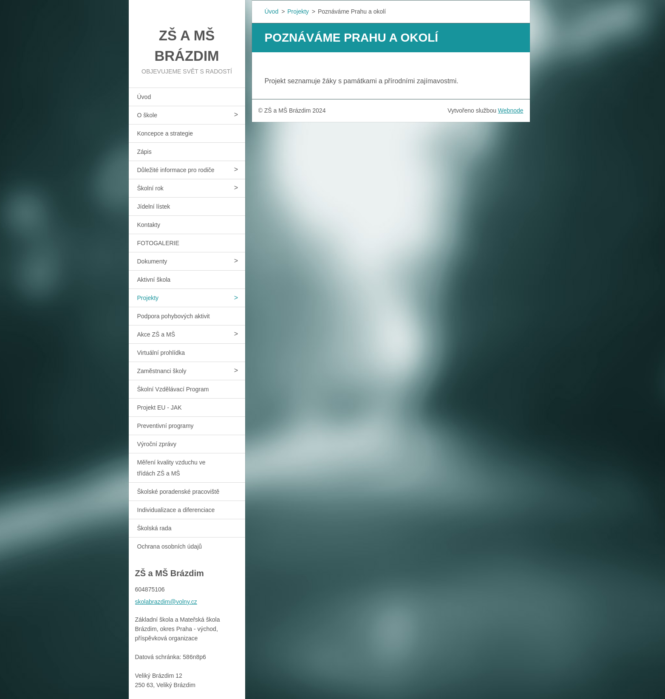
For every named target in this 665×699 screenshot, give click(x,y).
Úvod (144, 96)
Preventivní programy (165, 425)
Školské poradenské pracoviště (178, 491)
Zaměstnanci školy (162, 371)
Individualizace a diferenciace (176, 510)
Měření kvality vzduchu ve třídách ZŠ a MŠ (171, 468)
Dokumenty (152, 261)
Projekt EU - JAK (159, 407)
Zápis (144, 151)
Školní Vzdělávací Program (173, 389)
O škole (147, 115)
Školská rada (154, 528)
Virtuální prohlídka (161, 352)
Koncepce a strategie (165, 133)
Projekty (148, 297)
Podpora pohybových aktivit (173, 316)
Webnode (511, 110)
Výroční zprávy (157, 444)
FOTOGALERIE (158, 243)
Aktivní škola (154, 279)
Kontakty (148, 224)
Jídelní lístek (153, 206)
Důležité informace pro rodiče (176, 170)
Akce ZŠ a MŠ (156, 334)
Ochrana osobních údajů (169, 546)
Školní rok (150, 188)
